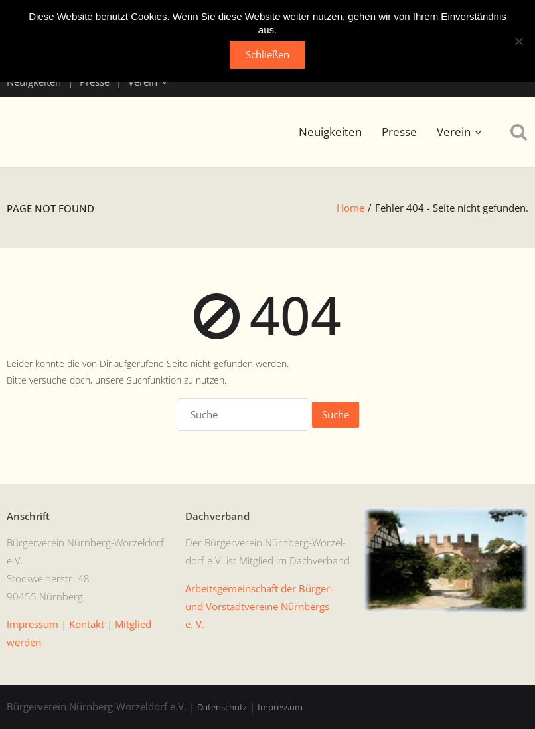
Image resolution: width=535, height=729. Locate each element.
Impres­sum (32, 624)
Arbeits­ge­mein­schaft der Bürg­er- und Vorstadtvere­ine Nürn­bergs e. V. (259, 606)
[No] (518, 41)
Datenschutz (222, 707)
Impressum (280, 707)
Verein (454, 131)
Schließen (267, 54)
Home (350, 207)
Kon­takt (86, 624)
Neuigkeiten (330, 131)
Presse (399, 131)
